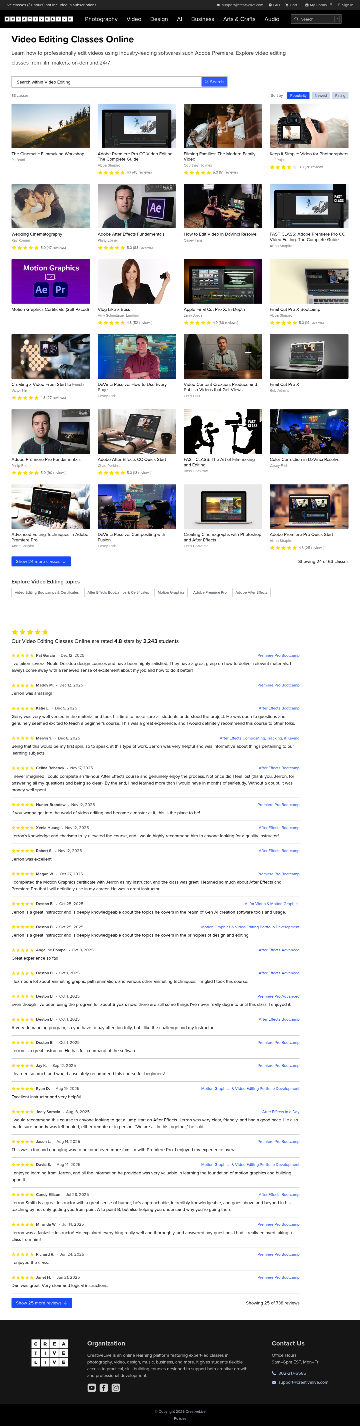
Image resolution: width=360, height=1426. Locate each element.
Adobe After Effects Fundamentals (131, 234)
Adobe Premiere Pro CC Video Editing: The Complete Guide (136, 156)
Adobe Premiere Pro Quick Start (301, 534)
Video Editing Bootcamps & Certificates (47, 592)
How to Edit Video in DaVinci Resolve (220, 234)
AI (179, 19)
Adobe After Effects (251, 592)
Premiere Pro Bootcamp (279, 655)
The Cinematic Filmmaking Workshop (48, 154)
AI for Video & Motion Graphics (272, 903)
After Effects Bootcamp (279, 708)
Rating (340, 95)
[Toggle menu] (352, 19)
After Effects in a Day (281, 1111)
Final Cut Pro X (284, 384)
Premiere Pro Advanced (279, 996)
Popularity (298, 95)
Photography (101, 19)
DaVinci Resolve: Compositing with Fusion (131, 537)
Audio (271, 19)
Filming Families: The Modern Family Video (220, 156)
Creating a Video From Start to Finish (48, 384)
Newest (321, 95)
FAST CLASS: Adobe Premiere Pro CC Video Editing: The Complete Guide (307, 237)
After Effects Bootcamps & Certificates (118, 592)
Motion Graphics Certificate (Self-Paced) (50, 309)
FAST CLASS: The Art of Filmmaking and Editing (219, 462)
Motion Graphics (171, 592)
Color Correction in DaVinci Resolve (305, 459)
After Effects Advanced (279, 950)
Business (202, 19)
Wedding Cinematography (37, 234)
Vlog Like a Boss (114, 309)
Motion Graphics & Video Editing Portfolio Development (250, 927)
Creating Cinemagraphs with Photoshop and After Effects (222, 537)
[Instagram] (115, 1387)
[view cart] (292, 5)
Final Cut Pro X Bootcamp (295, 309)
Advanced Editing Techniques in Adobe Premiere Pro (50, 537)
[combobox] (316, 19)
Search (214, 82)
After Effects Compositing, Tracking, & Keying (260, 738)
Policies (180, 1418)
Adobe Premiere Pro (210, 592)
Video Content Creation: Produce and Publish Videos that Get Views (220, 387)
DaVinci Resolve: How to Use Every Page (132, 387)
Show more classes (41, 561)
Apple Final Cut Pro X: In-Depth (214, 309)
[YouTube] (91, 1387)
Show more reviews (42, 1303)
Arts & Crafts (239, 19)
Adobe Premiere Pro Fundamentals (46, 459)
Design (159, 19)
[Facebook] (103, 1387)
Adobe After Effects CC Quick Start (132, 459)
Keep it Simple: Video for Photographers (309, 154)
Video (133, 19)
